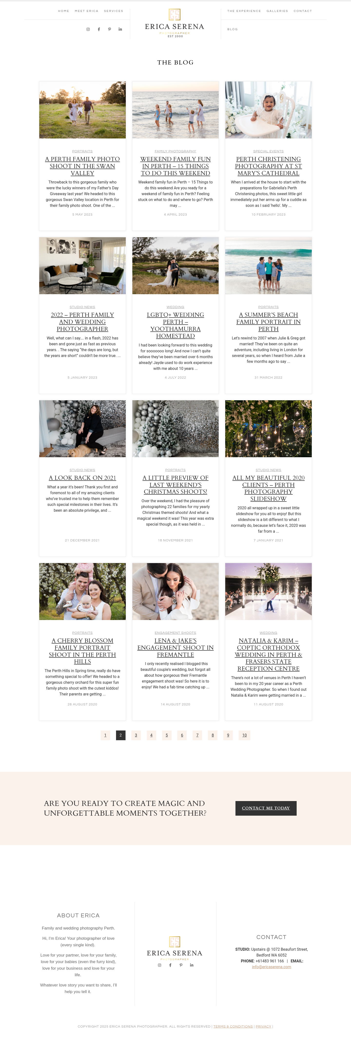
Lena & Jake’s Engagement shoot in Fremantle (175, 648)
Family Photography (175, 151)
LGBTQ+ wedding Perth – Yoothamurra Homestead (175, 325)
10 (244, 735)
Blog (232, 29)
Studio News (82, 307)
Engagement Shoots (175, 633)
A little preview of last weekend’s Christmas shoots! (176, 485)
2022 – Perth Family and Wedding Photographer (82, 322)
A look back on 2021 (82, 478)
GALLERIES (277, 11)
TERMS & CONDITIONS (233, 1026)
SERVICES (114, 11)
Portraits (82, 151)
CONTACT (303, 11)
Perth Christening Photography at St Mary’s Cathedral (268, 166)
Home (63, 11)
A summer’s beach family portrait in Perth (268, 322)
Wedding (175, 307)
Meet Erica (87, 11)
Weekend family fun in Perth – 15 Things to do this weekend (175, 166)
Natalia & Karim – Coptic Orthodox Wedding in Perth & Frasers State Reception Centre (268, 655)
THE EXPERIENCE (244, 11)
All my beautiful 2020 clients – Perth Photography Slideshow (268, 488)
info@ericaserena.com (271, 967)
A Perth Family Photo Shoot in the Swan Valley (82, 166)
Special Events (268, 151)
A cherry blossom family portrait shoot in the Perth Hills (82, 651)
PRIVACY (263, 1026)
